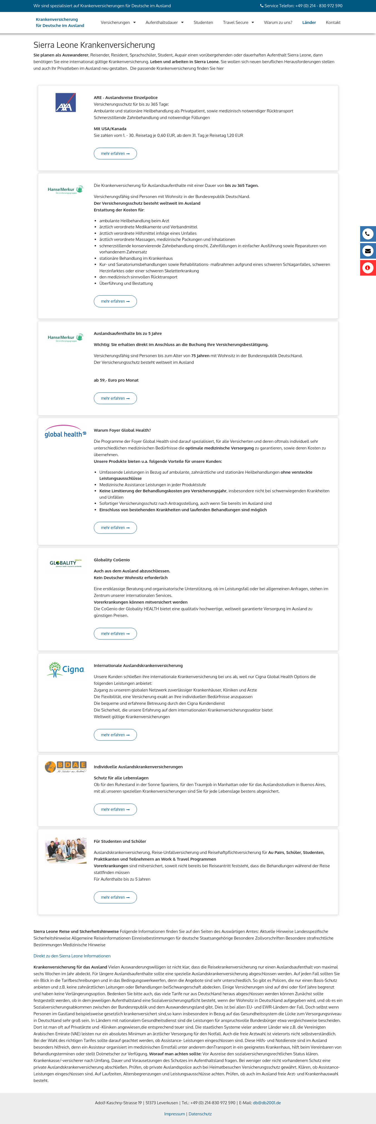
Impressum (174, 1113)
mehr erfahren (115, 153)
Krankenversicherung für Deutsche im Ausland (60, 22)
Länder (309, 22)
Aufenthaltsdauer (162, 22)
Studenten (203, 22)
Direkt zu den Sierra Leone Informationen (72, 956)
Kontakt (333, 22)
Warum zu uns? (278, 22)
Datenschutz (200, 1113)
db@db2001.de (267, 1102)
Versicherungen (115, 22)
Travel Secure (236, 22)
